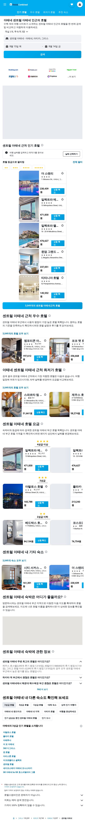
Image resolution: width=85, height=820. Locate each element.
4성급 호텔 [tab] (23, 705)
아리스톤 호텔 (9, 756)
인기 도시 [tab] (46, 718)
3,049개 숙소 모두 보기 (14, 560)
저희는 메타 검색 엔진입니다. (44, 800)
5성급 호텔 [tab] (38, 705)
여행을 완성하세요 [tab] (67, 711)
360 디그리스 (9, 748)
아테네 (49, 818)
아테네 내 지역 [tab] (32, 711)
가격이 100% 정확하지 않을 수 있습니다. (44, 805)
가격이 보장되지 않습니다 (14, 787)
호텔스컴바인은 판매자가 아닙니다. (44, 795)
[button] (5, 4)
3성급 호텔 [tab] (9, 705)
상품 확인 (57, 191)
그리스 (20, 818)
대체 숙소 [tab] (52, 705)
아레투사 (7, 740)
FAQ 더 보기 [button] (42, 689)
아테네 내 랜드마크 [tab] (12, 711)
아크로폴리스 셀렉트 (12, 760)
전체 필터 (77, 162)
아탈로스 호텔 (9, 732)
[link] (42, 305)
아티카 (35, 818)
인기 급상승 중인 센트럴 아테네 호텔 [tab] (20, 718)
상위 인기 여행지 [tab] (68, 705)
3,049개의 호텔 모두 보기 (15, 333)
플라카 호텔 (8, 736)
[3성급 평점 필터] (15, 168)
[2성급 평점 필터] (6, 168)
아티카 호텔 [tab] (49, 711)
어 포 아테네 (8, 744)
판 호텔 (6, 752)
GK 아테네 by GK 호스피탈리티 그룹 (19, 772)
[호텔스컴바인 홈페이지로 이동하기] (19, 4)
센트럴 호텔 (8, 764)
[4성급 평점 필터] (26, 168)
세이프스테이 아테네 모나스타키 (17, 768)
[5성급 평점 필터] (38, 168)
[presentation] (42, 145)
